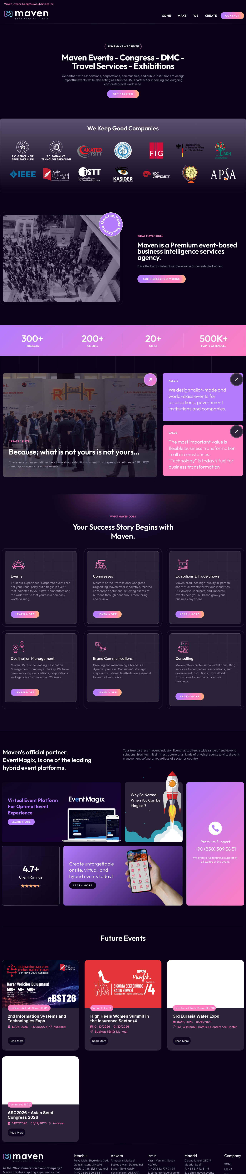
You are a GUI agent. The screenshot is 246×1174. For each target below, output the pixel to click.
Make (182, 16)
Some (166, 16)
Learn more (82, 885)
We (195, 16)
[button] (123, 135)
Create (211, 16)
